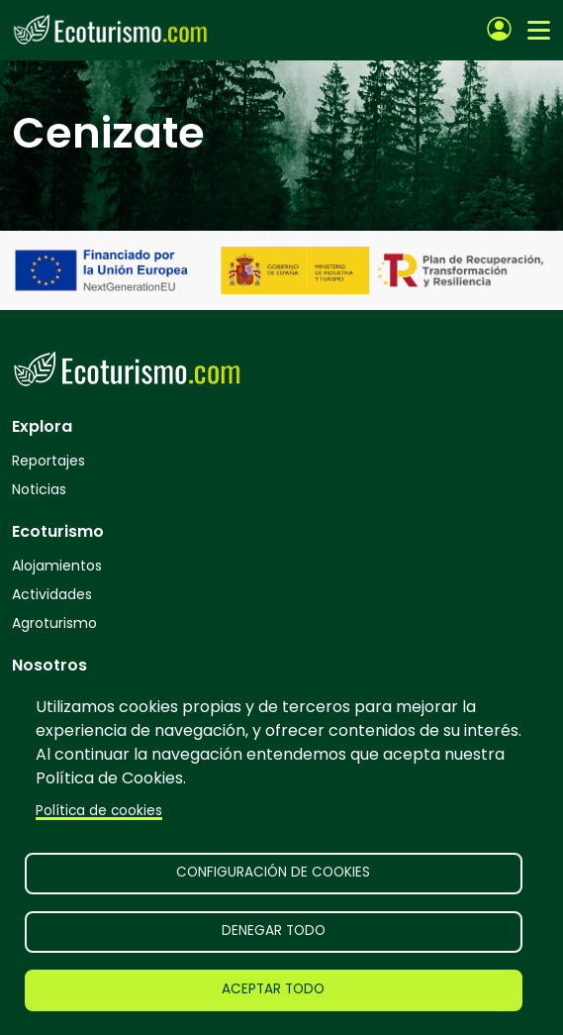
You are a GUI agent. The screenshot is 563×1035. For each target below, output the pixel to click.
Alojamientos (57, 565)
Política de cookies (99, 810)
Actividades (52, 594)
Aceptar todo (273, 989)
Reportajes (48, 460)
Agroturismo (54, 623)
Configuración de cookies (273, 872)
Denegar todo (274, 930)
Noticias (39, 489)
